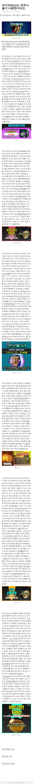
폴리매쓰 (12, 654)
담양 (17, 109)
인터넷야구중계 (19, 171)
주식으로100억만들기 (11, 406)
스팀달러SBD (22, 71)
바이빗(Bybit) (6, 11)
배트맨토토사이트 (13, 86)
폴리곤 (20, 528)
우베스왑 (25, 421)
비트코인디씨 (22, 296)
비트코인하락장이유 (22, 339)
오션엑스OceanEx (18, 91)
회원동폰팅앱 (21, 214)
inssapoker (7, 676)
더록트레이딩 (23, 449)
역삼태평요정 (20, 196)
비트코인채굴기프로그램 (15, 206)
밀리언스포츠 (18, 79)
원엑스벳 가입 (7, 756)
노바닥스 (7, 324)
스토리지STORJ (15, 701)
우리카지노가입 (15, 643)
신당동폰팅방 (16, 574)
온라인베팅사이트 (8, 749)
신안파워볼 (21, 189)
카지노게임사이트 (15, 638)
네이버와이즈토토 (20, 508)
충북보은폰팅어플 (20, 398)
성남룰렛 (7, 117)
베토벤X (27, 181)
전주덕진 (24, 291)
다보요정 (8, 691)
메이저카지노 (8, 329)
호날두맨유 (26, 431)
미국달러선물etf (11, 681)
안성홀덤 (20, 551)
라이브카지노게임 (8, 763)
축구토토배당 (12, 411)
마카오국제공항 (12, 61)
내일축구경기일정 (23, 566)
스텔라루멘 (16, 224)
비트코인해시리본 (10, 536)
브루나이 (7, 219)
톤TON (6, 559)
